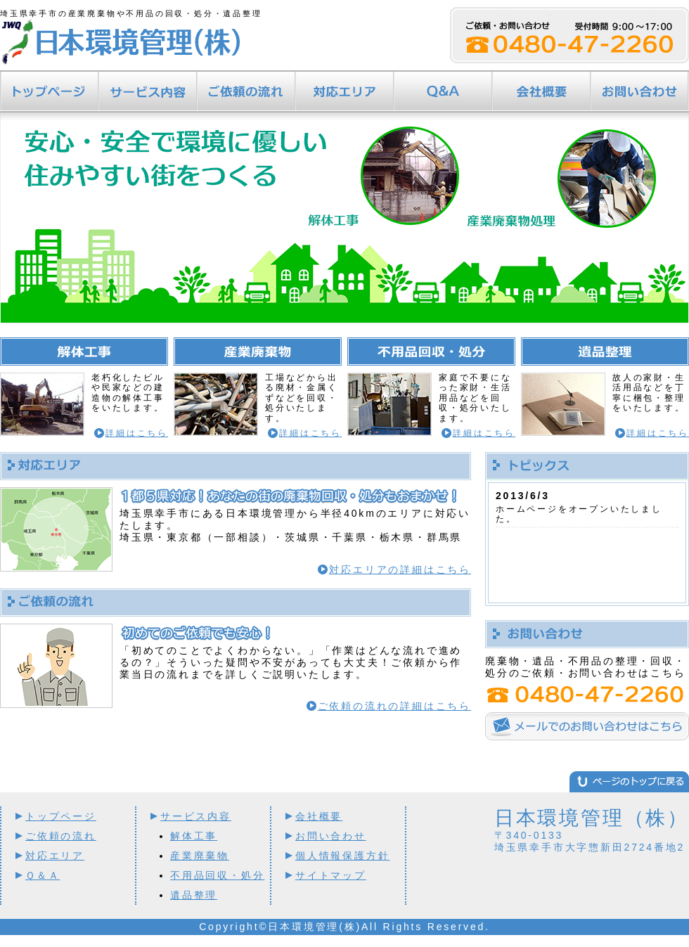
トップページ (49, 91)
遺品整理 (193, 895)
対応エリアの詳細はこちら (400, 569)
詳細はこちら (136, 433)
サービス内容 (147, 91)
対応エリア (344, 91)
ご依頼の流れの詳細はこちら (394, 705)
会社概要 (541, 91)
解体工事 (193, 836)
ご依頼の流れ (246, 91)
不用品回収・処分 (217, 875)
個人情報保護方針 (342, 855)
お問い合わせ (640, 91)
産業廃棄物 (199, 855)
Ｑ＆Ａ (443, 91)
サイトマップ (330, 875)
